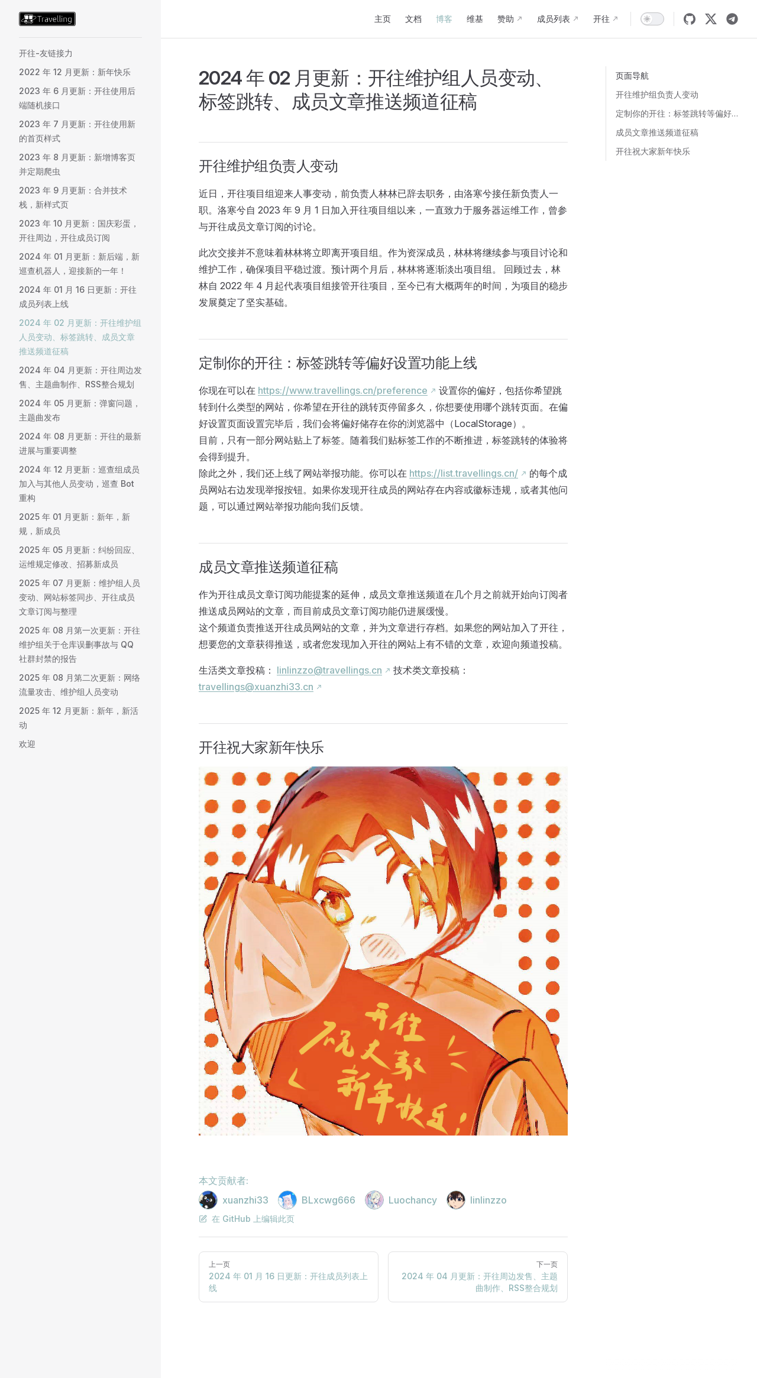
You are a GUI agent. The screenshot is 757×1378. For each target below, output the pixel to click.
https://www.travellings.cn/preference (343, 390)
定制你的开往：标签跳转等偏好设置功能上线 (677, 113)
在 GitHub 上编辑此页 (247, 1219)
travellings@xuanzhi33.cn (256, 687)
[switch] (652, 18)
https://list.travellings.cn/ (463, 473)
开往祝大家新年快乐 (653, 151)
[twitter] (711, 19)
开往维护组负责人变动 (657, 94)
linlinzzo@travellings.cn (329, 670)
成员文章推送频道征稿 (657, 132)
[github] (689, 19)
